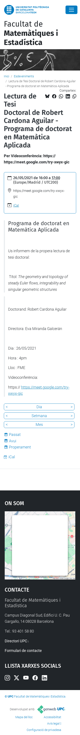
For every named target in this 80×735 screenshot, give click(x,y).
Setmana (39, 416)
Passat (15, 434)
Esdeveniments (24, 76)
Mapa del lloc (24, 717)
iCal (16, 205)
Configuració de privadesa (44, 730)
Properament (20, 447)
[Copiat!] (74, 96)
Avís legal (53, 723)
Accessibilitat (52, 717)
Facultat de (31, 33)
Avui (12, 441)
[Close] (71, 10)
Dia (39, 407)
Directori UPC (16, 641)
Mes (39, 424)
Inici (6, 76)
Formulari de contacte (23, 650)
